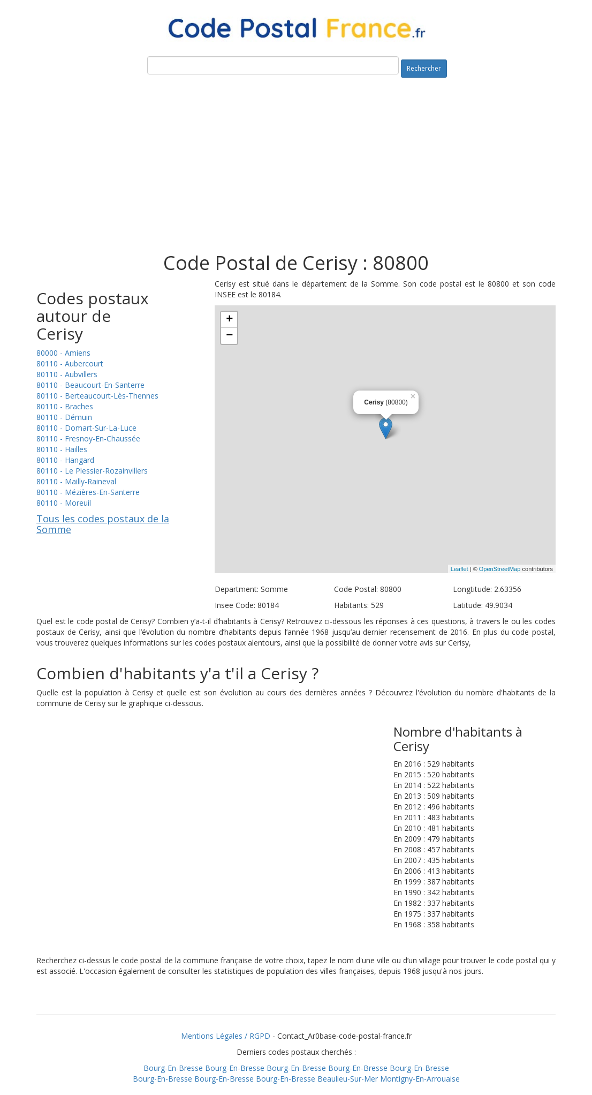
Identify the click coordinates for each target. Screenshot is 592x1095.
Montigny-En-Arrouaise (420, 1079)
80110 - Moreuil (63, 503)
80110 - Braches (64, 406)
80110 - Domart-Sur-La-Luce (86, 428)
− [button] (229, 336)
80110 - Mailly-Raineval (76, 481)
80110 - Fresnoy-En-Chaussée (88, 438)
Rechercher (424, 68)
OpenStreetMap (500, 569)
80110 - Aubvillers (66, 374)
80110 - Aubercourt (69, 363)
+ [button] (229, 320)
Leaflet (459, 569)
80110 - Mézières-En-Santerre (88, 492)
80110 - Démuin (64, 417)
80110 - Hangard (65, 460)
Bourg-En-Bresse (173, 1068)
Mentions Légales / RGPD (225, 1036)
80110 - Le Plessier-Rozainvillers (92, 471)
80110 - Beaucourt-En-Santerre (90, 385)
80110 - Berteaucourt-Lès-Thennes (97, 396)
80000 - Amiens (63, 353)
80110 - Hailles (61, 449)
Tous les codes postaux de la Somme (102, 524)
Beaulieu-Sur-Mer (347, 1079)
